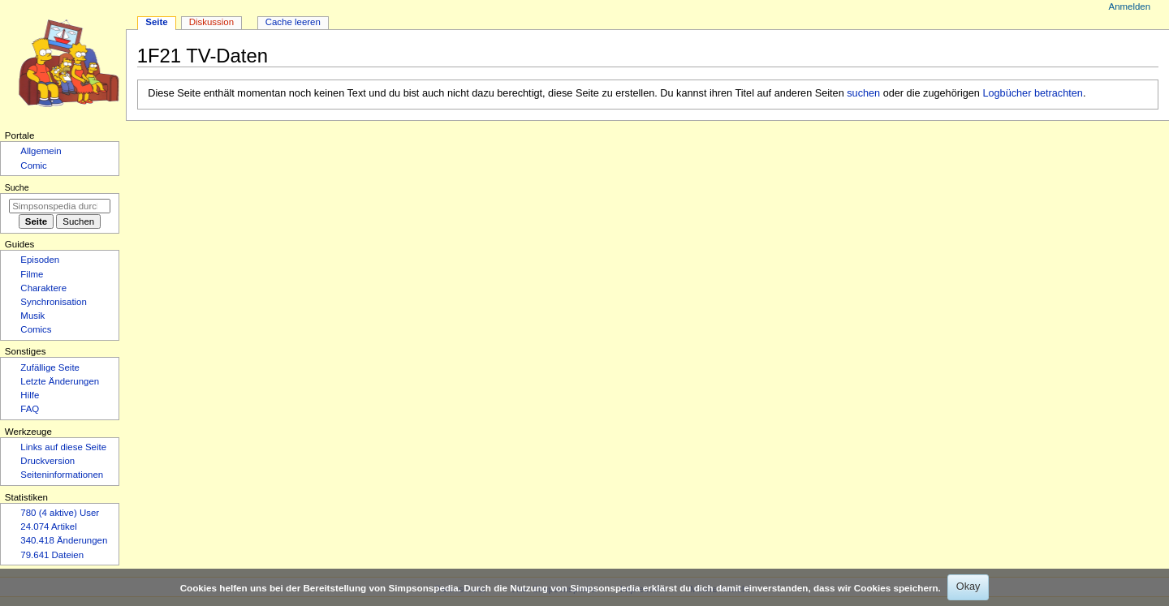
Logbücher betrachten (1032, 93)
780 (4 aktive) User (59, 513)
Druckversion (47, 461)
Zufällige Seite (50, 367)
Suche (17, 187)
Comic (33, 165)
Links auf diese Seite (63, 447)
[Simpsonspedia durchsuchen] (59, 206)
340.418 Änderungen (63, 540)
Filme (31, 274)
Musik (32, 315)
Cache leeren (293, 22)
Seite (156, 22)
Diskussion (211, 22)
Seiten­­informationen (61, 474)
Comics (35, 329)
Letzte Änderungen (59, 381)
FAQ (29, 409)
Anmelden (1130, 6)
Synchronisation (53, 302)
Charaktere (43, 288)
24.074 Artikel (48, 526)
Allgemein (40, 151)
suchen (863, 93)
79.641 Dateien (52, 555)
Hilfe (29, 395)
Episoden (39, 259)
